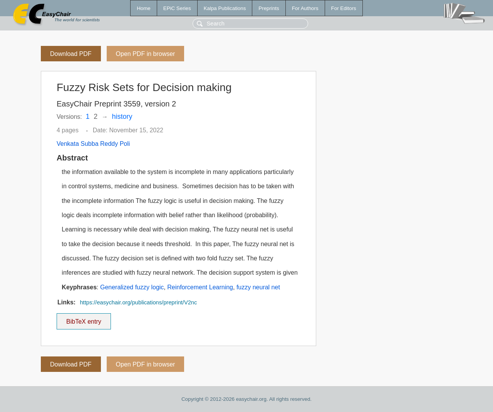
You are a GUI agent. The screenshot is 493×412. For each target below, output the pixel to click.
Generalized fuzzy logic (132, 287)
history (122, 116)
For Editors (343, 8)
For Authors (305, 8)
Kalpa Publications (225, 8)
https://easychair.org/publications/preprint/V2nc (138, 302)
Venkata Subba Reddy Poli (93, 143)
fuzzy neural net (258, 287)
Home (144, 8)
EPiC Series (177, 8)
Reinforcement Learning (200, 287)
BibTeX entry (84, 319)
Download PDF (71, 54)
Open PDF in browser (145, 54)
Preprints (268, 8)
